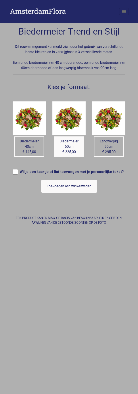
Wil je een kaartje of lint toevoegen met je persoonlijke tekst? (72, 172)
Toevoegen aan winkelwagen (69, 186)
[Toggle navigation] (124, 11)
